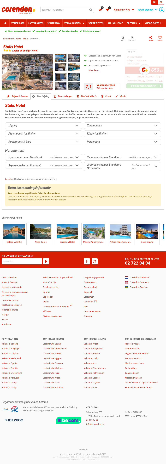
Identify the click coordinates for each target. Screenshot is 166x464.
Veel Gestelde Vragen (12, 304)
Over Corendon (9, 277)
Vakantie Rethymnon (94, 372)
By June (46, 291)
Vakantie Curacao (10, 353)
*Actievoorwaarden (52, 316)
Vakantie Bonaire (10, 343)
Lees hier (9, 178)
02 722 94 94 (137, 263)
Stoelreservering (51, 287)
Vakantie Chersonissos (95, 368)
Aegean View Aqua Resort (137, 353)
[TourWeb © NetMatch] (83, 449)
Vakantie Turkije (9, 387)
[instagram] (95, 261)
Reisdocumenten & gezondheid (58, 277)
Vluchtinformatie (10, 309)
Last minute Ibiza (51, 372)
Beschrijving (43, 96)
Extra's (5, 319)
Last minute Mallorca (53, 368)
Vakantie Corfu (91, 358)
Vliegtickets (152, 23)
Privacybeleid (90, 287)
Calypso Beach (132, 372)
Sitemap (88, 316)
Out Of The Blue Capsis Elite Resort (141, 382)
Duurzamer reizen (92, 311)
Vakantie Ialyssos (92, 382)
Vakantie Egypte (9, 363)
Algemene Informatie (12, 287)
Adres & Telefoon (10, 282)
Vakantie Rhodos (92, 353)
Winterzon (53, 23)
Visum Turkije (49, 282)
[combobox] (67, 10)
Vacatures (88, 301)
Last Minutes (35, 23)
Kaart (108, 96)
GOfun (46, 301)
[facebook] (87, 261)
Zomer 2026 (17, 23)
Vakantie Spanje (9, 382)
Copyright (88, 291)
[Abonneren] (46, 261)
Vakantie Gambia (10, 368)
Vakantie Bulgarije (10, 348)
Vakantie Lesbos (92, 377)
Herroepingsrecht (10, 300)
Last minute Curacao (53, 363)
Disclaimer (89, 296)
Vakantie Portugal (10, 377)
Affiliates (47, 311)
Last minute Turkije (52, 353)
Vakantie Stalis (91, 387)
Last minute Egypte (52, 358)
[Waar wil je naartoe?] (67, 10)
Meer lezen (94, 70)
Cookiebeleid (90, 282)
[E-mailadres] (22, 261)
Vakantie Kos (90, 363)
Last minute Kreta (51, 377)
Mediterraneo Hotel (134, 363)
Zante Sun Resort (133, 358)
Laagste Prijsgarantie (94, 277)
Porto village (131, 368)
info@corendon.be (95, 424)
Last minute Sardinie (53, 387)
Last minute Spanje (52, 343)
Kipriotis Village (132, 343)
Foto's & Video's (89, 96)
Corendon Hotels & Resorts (56, 306)
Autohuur (6, 324)
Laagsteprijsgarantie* (46, 31)
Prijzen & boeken (20, 96)
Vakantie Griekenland (12, 372)
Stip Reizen (48, 296)
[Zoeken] (91, 10)
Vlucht (123, 96)
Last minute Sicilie (51, 382)
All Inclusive (115, 23)
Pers (86, 306)
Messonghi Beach (133, 377)
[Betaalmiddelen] (13, 419)
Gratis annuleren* (92, 31)
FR (161, 2)
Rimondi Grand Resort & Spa (138, 387)
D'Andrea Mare (132, 348)
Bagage (5, 314)
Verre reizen (96, 23)
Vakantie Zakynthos (93, 348)
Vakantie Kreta (91, 343)
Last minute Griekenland (54, 348)
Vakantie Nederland (11, 358)
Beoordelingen (65, 96)
